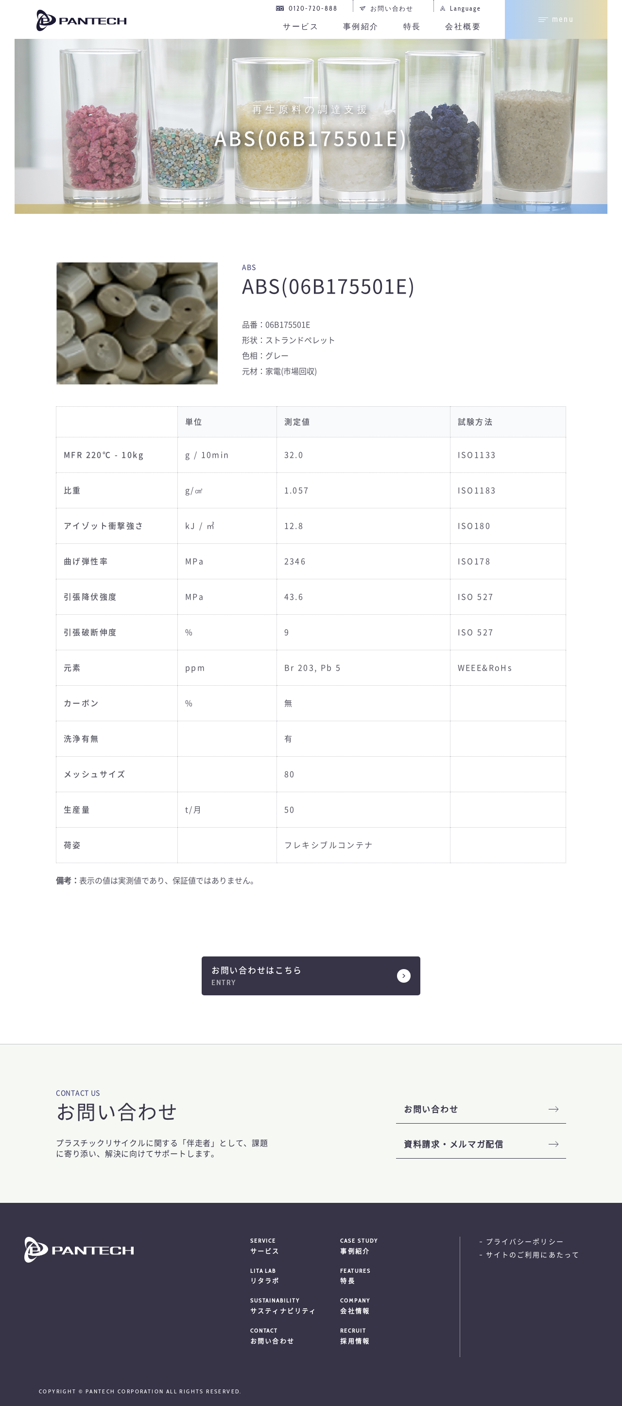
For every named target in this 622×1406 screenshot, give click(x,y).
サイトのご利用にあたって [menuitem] (533, 1254)
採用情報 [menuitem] (385, 1335)
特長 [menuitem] (412, 26)
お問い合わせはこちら (256, 970)
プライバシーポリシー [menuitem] (525, 1241)
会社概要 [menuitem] (463, 26)
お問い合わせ (431, 1109)
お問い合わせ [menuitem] (392, 8)
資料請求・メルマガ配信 (454, 1144)
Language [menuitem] (465, 8)
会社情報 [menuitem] (385, 1305)
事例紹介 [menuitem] (361, 26)
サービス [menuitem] (301, 26)
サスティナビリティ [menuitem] (295, 1305)
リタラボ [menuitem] (295, 1275)
